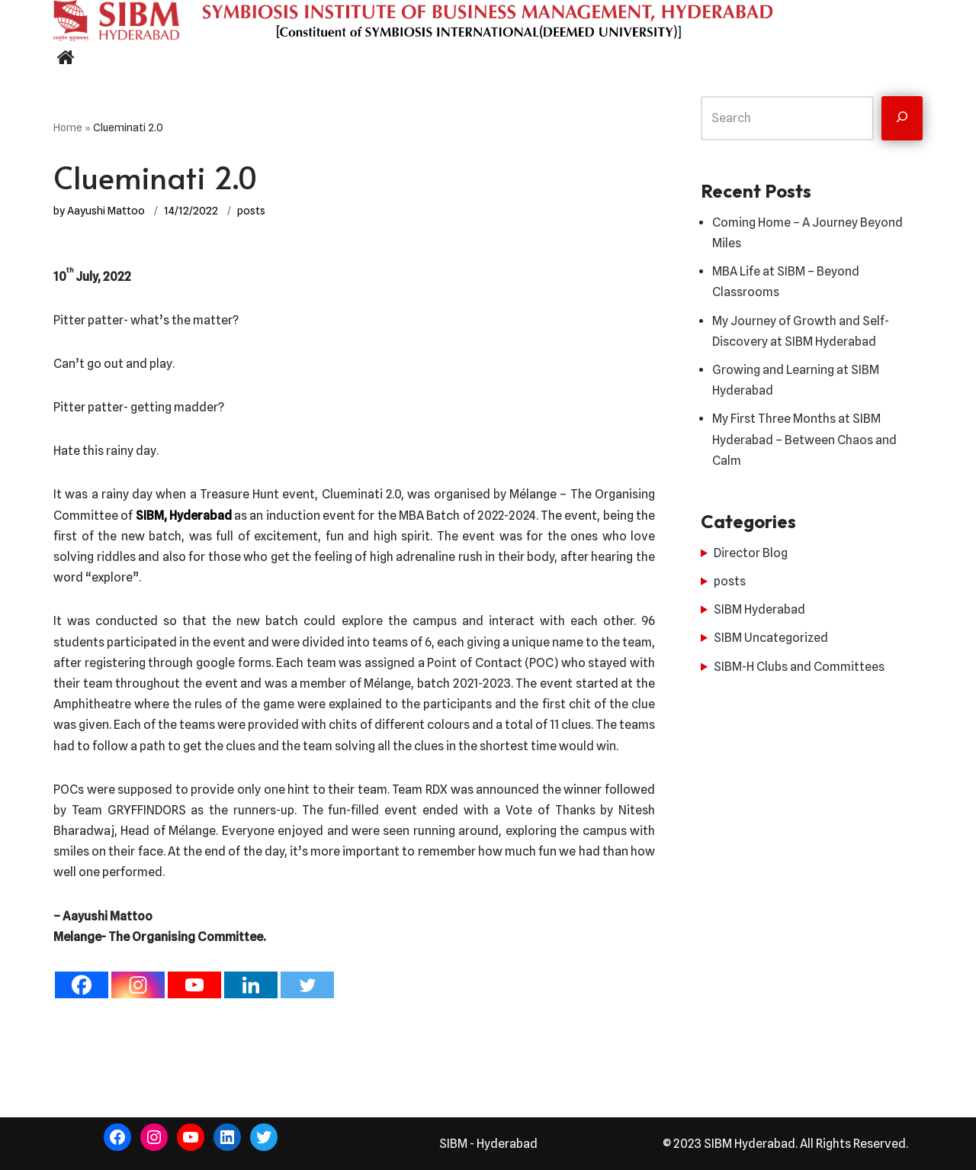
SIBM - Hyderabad (488, 1143)
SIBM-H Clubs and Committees (799, 666)
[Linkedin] (251, 985)
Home (67, 127)
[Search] (902, 118)
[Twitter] (307, 985)
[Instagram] (138, 985)
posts (251, 210)
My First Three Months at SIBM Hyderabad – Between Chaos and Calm (804, 439)
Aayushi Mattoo (106, 210)
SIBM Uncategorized (771, 637)
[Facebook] (81, 985)
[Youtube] (194, 985)
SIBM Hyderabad (759, 609)
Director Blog (751, 553)
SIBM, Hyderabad (184, 515)
